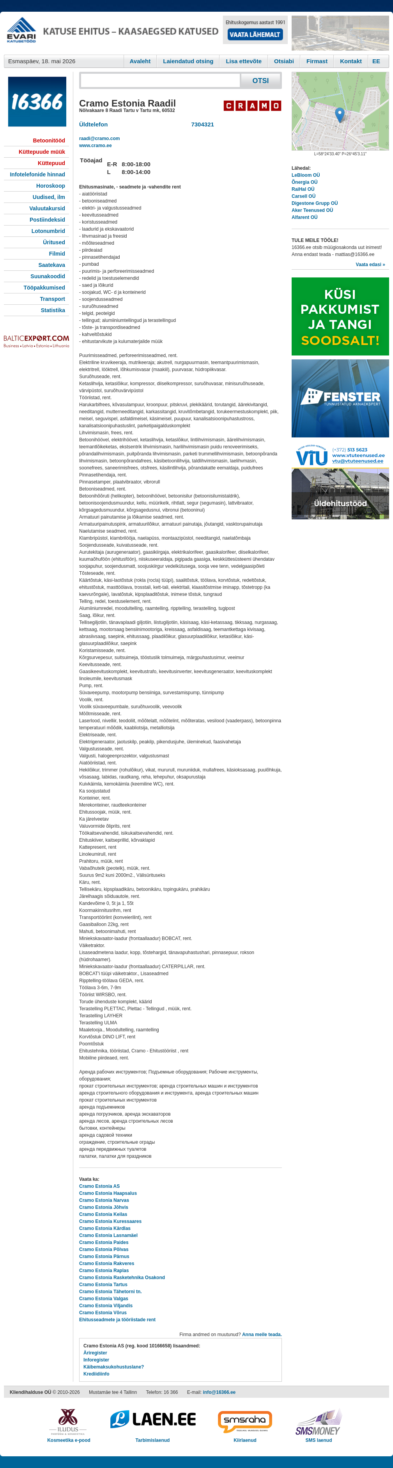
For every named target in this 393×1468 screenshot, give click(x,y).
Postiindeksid (47, 220)
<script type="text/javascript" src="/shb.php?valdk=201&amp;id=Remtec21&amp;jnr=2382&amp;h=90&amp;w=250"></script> (340, 33)
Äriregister (95, 1353)
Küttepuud (51, 163)
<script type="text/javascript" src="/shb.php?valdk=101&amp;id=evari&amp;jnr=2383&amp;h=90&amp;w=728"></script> (146, 33)
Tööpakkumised (44, 287)
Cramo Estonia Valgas (103, 1298)
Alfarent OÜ (305, 217)
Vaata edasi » (370, 264)
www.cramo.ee (95, 145)
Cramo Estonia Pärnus (104, 1256)
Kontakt (351, 61)
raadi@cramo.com (99, 138)
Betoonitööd (49, 140)
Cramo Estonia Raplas (104, 1270)
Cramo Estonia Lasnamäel (108, 1235)
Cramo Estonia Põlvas (104, 1249)
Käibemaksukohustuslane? (113, 1367)
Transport (52, 299)
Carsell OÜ (303, 196)
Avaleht (140, 61)
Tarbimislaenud (152, 1437)
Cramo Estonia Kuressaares (110, 1221)
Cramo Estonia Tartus (103, 1284)
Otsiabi (284, 61)
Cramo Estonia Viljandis (106, 1305)
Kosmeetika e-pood (68, 1437)
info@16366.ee (219, 1392)
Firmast (317, 61)
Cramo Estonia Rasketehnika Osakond (122, 1277)
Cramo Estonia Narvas (104, 1200)
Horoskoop (50, 186)
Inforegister (96, 1360)
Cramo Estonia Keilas (103, 1214)
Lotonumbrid (48, 231)
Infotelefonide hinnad (37, 174)
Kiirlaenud (245, 1437)
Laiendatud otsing (188, 61)
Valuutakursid (47, 208)
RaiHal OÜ (303, 189)
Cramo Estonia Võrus (103, 1312)
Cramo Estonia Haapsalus (108, 1193)
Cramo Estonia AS (99, 1186)
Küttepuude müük (42, 152)
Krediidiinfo (96, 1374)
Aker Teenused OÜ (312, 210)
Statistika (53, 310)
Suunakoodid (47, 276)
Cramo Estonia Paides (104, 1242)
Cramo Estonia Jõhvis (103, 1207)
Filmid (57, 254)
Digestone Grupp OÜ (315, 203)
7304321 (201, 124)
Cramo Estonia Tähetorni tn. (110, 1291)
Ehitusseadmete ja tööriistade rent (117, 1319)
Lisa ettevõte (244, 61)
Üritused (54, 242)
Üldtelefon (93, 124)
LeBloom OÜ (306, 175)
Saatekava (51, 265)
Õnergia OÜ (305, 182)
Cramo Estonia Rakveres (106, 1263)
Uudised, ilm (49, 197)
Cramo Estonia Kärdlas (105, 1228)
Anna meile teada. (262, 1334)
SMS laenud (319, 1437)
